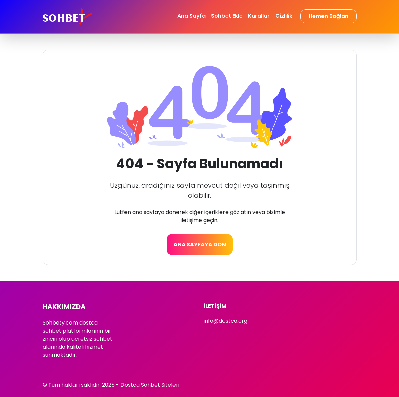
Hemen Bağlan (328, 16)
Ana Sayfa (191, 16)
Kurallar (259, 16)
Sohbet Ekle (227, 16)
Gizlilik (283, 16)
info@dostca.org (225, 321)
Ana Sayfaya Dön (199, 244)
